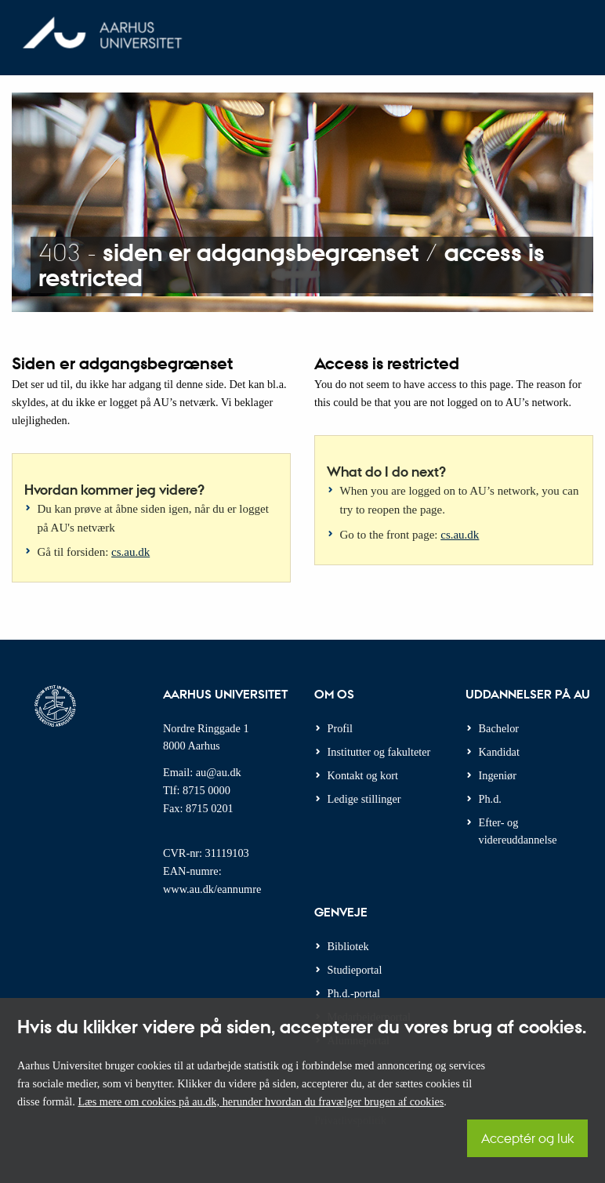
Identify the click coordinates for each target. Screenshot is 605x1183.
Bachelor (499, 728)
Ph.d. (490, 799)
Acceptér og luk (527, 1138)
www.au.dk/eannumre (212, 889)
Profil (340, 728)
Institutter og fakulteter (379, 752)
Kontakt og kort (363, 775)
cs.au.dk (130, 552)
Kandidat (499, 752)
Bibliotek (348, 946)
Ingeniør (497, 775)
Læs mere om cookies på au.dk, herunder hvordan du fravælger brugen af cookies (261, 1101)
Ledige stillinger (364, 799)
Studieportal (355, 969)
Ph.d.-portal (354, 993)
